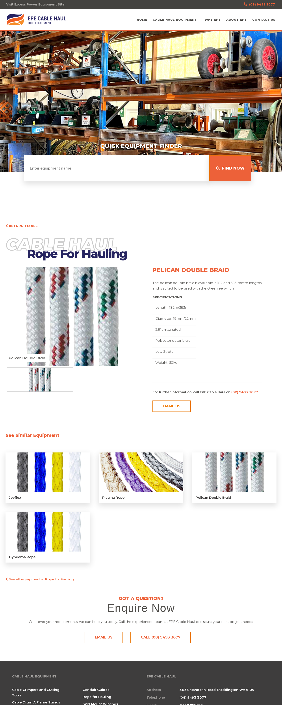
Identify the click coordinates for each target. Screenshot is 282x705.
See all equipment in (40, 580)
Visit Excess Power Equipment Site (35, 4)
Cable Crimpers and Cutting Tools (35, 693)
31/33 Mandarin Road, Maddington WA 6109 (217, 691)
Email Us (171, 408)
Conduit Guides (96, 691)
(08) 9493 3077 (259, 4)
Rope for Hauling (97, 698)
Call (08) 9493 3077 (160, 639)
